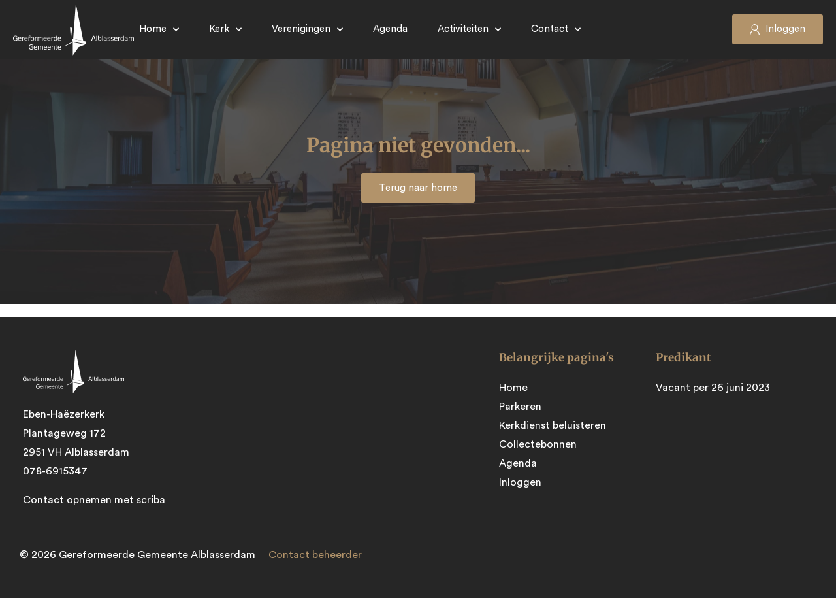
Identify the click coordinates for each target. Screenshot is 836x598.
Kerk (225, 30)
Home (159, 30)
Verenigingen (307, 30)
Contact (556, 30)
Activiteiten (469, 30)
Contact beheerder (315, 555)
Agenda (390, 29)
